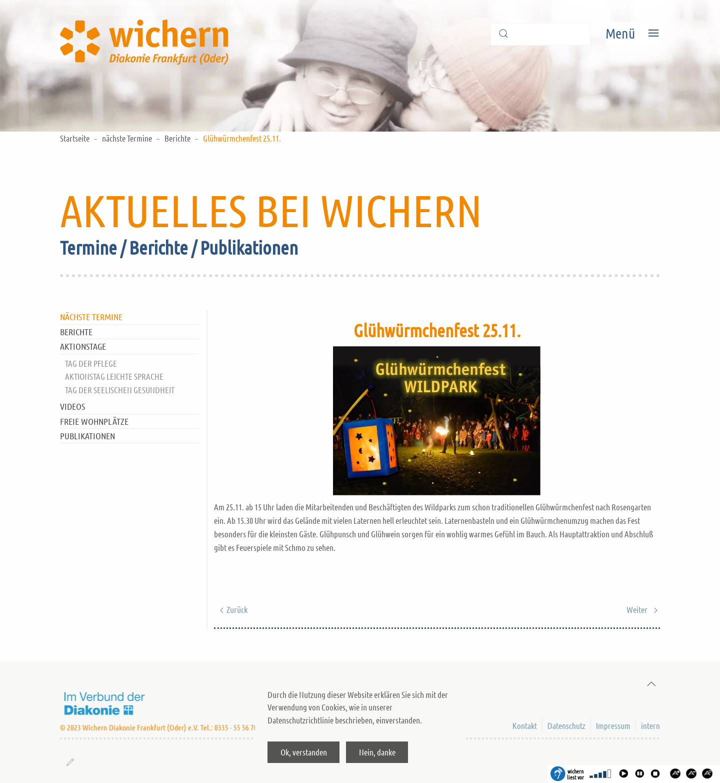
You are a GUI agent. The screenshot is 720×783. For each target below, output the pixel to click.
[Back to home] (147, 33)
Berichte (177, 138)
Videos (72, 406)
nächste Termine (127, 138)
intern (649, 725)
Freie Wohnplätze (94, 421)
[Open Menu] (633, 33)
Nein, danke (377, 752)
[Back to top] (648, 684)
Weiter (642, 609)
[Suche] (540, 34)
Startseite (75, 138)
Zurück (231, 609)
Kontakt (524, 725)
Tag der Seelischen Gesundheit (119, 390)
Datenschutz (565, 725)
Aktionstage (83, 346)
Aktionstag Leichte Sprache (114, 376)
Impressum (612, 725)
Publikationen (87, 435)
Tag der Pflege (91, 363)
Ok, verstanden (303, 752)
